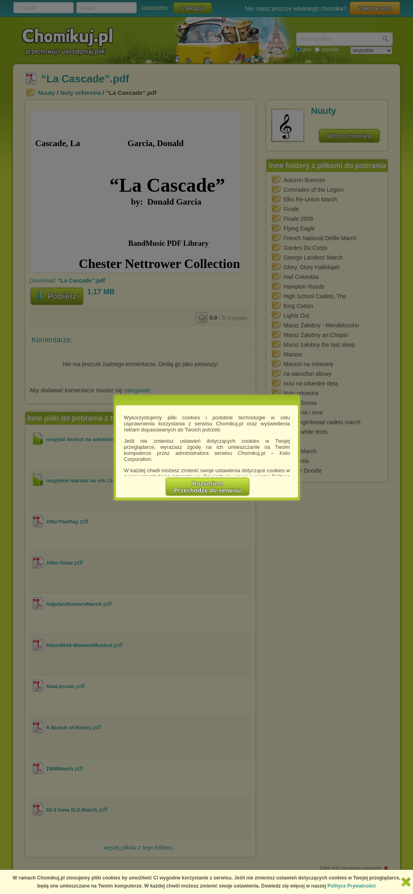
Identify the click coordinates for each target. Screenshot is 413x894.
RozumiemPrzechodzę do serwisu (207, 487)
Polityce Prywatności (351, 886)
